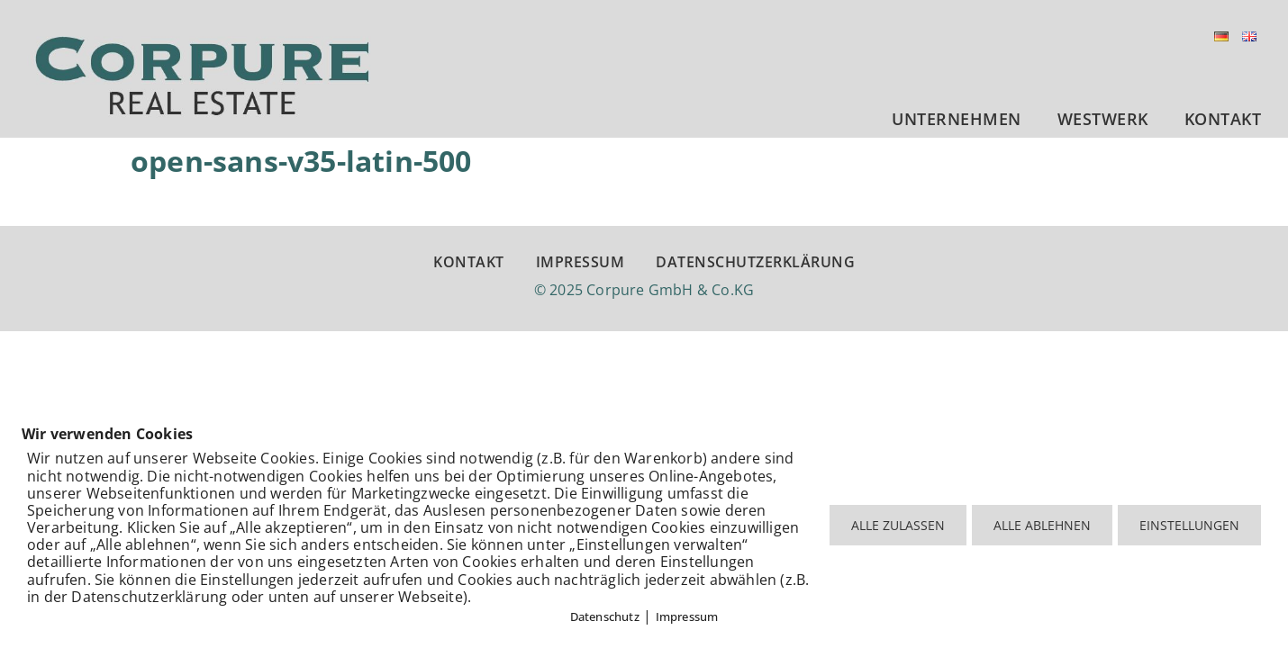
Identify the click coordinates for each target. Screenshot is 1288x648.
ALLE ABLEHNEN (1042, 525)
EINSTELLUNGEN (1189, 525)
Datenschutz (604, 616)
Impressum (687, 616)
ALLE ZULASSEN (898, 525)
